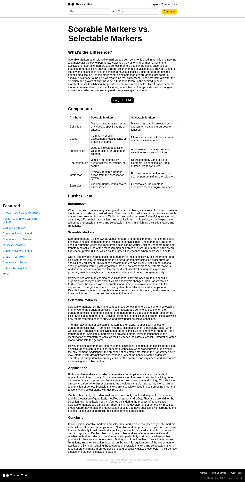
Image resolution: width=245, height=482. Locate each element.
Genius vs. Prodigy (14, 227)
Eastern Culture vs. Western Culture (20, 220)
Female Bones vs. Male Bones (21, 213)
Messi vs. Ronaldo (14, 245)
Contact (203, 473)
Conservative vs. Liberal (17, 233)
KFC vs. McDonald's (15, 268)
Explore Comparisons (164, 4)
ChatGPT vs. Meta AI (15, 256)
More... (7, 274)
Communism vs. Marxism (18, 239)
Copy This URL (122, 100)
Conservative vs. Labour (17, 250)
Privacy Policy (236, 473)
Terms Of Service (218, 473)
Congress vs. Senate (15, 262)
